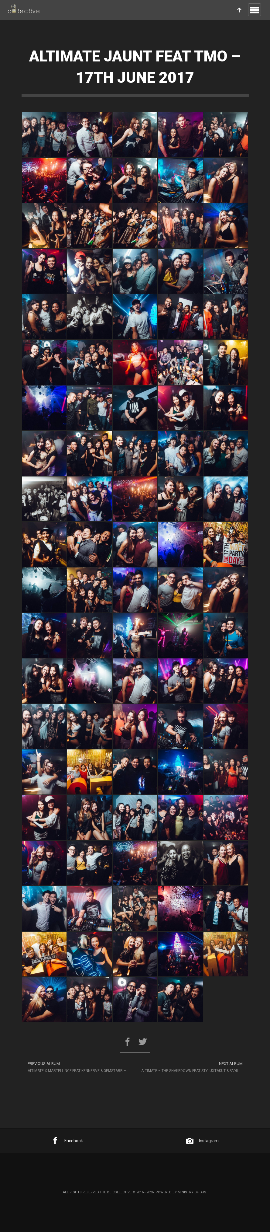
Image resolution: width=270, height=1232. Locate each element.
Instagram (202, 1140)
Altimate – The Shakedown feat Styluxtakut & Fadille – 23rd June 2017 (195, 1066)
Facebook (67, 1140)
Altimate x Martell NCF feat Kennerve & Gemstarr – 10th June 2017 (81, 1066)
